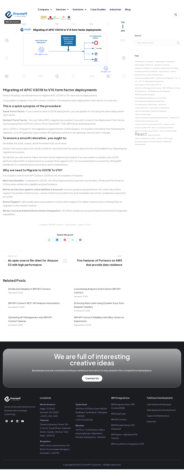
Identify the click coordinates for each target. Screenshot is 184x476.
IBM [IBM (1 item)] (164, 88)
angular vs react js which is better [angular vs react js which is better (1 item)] (166, 68)
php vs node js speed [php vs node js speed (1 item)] (168, 131)
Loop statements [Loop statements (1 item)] (141, 108)
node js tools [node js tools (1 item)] (174, 118)
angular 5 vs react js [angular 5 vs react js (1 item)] (162, 65)
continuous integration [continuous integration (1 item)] (165, 78)
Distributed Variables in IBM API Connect (29, 288)
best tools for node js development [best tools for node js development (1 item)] (149, 75)
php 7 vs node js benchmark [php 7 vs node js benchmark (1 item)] (163, 127)
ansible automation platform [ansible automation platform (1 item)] (146, 71)
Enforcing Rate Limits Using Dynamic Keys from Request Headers (99, 305)
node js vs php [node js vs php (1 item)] (169, 124)
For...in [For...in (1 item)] (178, 78)
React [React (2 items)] (141, 134)
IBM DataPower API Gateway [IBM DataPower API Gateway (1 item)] (159, 91)
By (71, 225)
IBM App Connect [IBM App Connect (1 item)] (174, 88)
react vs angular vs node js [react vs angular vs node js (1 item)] (145, 138)
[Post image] (4, 289)
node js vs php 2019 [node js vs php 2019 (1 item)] (142, 127)
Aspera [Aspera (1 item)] (173, 71)
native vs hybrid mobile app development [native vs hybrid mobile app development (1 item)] (151, 118)
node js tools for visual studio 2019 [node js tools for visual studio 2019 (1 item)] (148, 124)
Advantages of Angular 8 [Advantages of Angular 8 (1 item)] (144, 61)
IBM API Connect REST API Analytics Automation (34, 303)
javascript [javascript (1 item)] (162, 104)
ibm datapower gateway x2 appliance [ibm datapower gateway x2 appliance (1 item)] (150, 101)
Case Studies (98, 9)
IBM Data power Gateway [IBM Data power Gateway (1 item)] (145, 94)
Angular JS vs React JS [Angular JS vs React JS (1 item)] (143, 68)
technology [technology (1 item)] (167, 138)
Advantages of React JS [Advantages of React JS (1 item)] (144, 65)
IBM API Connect (12, 22)
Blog (128, 9)
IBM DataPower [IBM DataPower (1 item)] (141, 91)
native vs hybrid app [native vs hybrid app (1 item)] (143, 114)
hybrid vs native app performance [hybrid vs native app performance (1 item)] (148, 88)
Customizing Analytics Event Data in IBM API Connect (97, 290)
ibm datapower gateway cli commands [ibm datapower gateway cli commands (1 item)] (150, 98)
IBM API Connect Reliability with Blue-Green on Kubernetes (99, 319)
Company (45, 9)
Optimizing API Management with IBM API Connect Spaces (30, 319)
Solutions (79, 9)
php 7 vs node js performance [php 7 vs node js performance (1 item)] (146, 131)
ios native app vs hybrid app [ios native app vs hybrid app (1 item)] (146, 104)
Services (62, 9)
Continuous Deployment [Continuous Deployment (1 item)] (145, 78)
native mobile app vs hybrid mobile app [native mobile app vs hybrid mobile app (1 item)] (150, 111)
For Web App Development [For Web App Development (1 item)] (152, 81)
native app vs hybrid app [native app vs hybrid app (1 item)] (159, 108)
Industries (115, 9)
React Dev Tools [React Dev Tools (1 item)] (154, 135)
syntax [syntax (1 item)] (159, 138)
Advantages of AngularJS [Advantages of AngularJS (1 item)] (165, 61)
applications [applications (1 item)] (164, 71)
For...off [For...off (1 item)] (138, 81)
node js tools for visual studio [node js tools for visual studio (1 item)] (146, 121)
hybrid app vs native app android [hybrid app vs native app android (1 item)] (148, 85)
